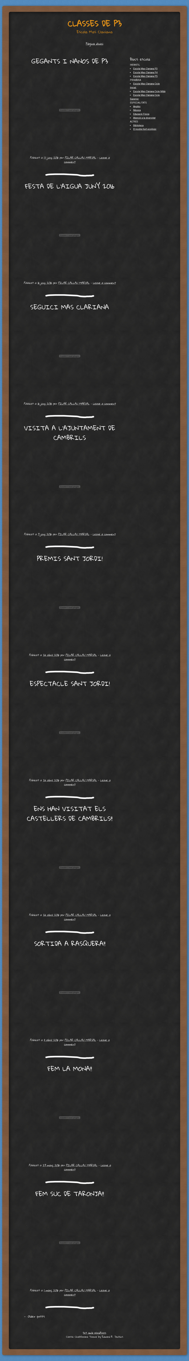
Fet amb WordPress (94, 1333)
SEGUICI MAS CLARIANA (69, 307)
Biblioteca (138, 125)
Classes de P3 (95, 23)
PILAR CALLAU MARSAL (80, 157)
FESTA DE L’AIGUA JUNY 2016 (69, 186)
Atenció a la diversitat (144, 118)
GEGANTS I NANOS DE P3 (69, 61)
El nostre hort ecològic (144, 129)
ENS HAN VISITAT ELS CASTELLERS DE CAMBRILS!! (70, 813)
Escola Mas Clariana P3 (145, 68)
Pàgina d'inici (94, 43)
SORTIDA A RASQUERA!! (69, 943)
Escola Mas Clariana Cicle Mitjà (149, 91)
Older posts (34, 1316)
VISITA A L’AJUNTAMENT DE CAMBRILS (69, 433)
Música (137, 110)
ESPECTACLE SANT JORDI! (70, 683)
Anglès (136, 106)
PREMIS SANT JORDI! (70, 558)
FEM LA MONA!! (70, 1068)
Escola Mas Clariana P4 (145, 72)
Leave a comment (104, 282)
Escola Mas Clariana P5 (145, 76)
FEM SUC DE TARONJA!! (69, 1194)
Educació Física (141, 114)
